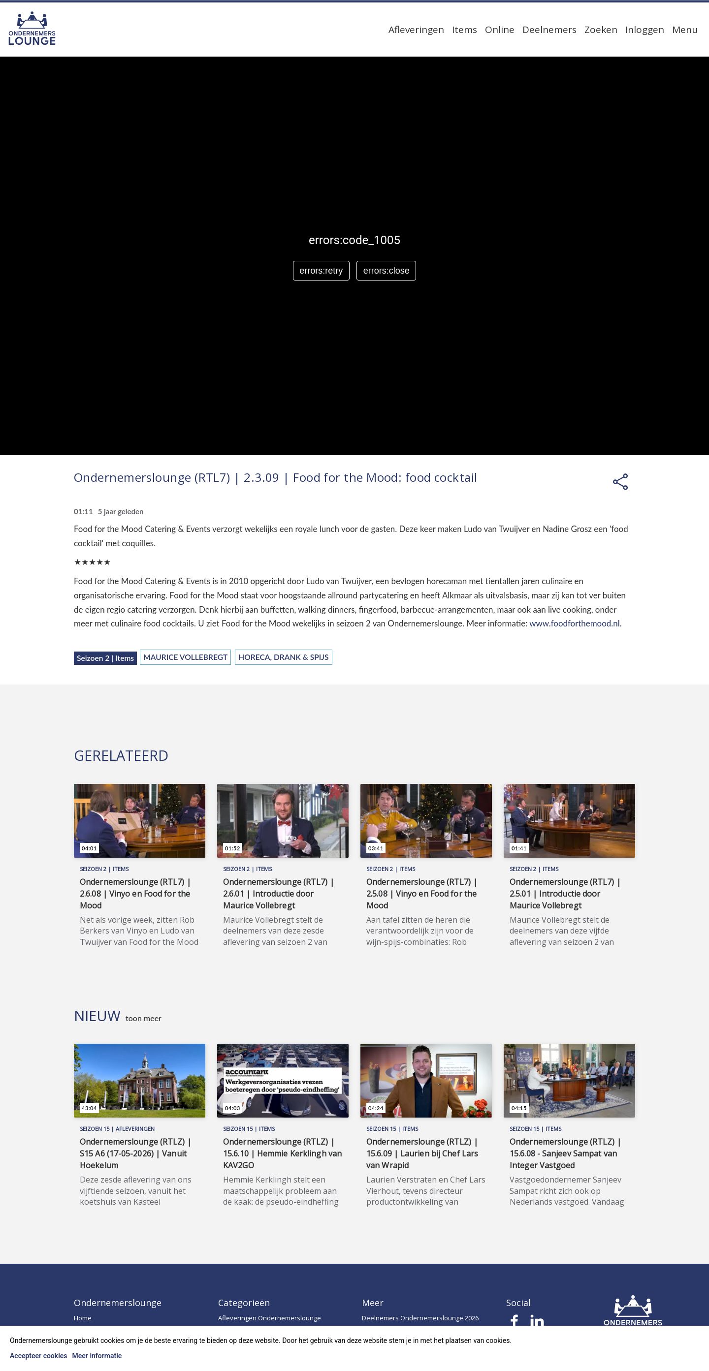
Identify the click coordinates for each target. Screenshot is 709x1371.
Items (464, 29)
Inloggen (644, 29)
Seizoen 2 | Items (105, 658)
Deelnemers (549, 29)
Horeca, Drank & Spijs (283, 657)
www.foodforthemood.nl (574, 623)
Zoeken (600, 29)
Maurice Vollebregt (185, 657)
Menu (685, 29)
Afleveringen (416, 29)
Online (500, 29)
